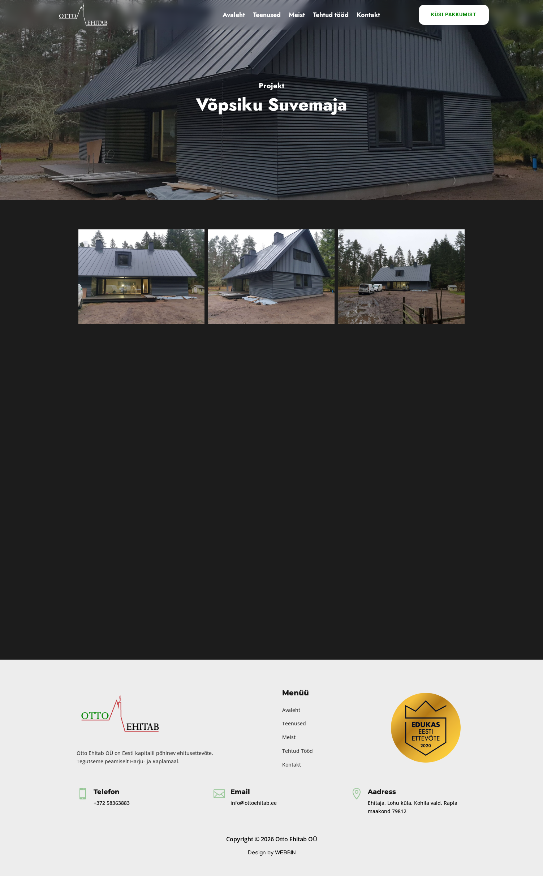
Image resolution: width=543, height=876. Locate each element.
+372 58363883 (112, 802)
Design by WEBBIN (272, 853)
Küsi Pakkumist (454, 14)
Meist (297, 15)
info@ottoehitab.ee (253, 802)
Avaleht (234, 15)
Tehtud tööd (331, 15)
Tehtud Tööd (297, 750)
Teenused (267, 15)
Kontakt (368, 15)
